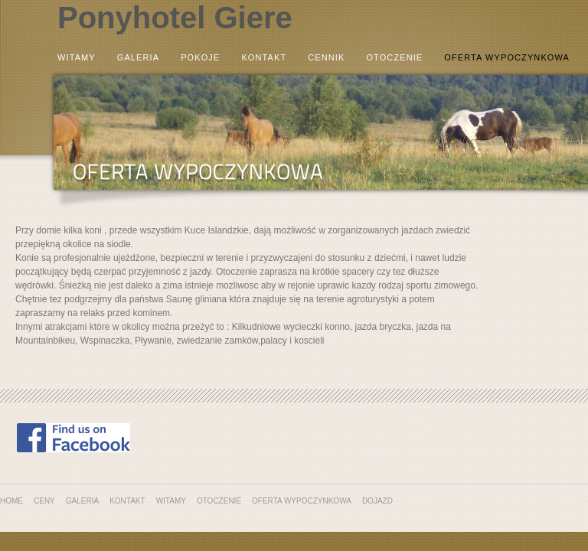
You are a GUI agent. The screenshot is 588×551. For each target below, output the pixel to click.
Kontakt (263, 58)
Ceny (44, 501)
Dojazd (377, 501)
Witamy (76, 58)
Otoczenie (394, 58)
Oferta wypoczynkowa (507, 58)
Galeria (138, 58)
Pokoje (200, 58)
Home (11, 501)
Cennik (326, 58)
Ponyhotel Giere (174, 17)
